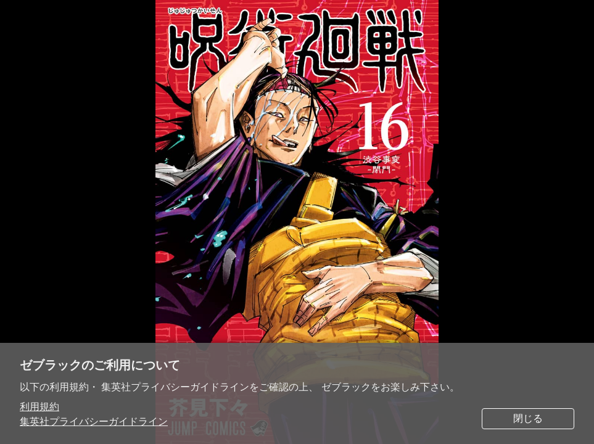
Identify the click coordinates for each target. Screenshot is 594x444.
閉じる (528, 418)
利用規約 (39, 406)
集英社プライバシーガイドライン (94, 421)
